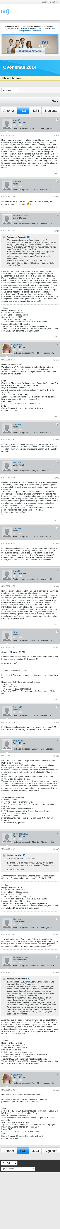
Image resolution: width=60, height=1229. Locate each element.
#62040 (56, 1090)
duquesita (18, 741)
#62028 (56, 231)
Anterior (8, 110)
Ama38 (16, 120)
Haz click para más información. (37, 30)
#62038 (56, 935)
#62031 (56, 478)
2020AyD (17, 345)
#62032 (56, 544)
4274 (35, 110)
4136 (23, 110)
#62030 (56, 440)
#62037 (56, 849)
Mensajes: (45, 128)
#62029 (56, 360)
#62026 (56, 136)
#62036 (56, 756)
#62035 (56, 723)
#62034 (56, 648)
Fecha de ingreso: (21, 128)
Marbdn (17, 462)
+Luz (15, 632)
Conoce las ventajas (30, 51)
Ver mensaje (28, 237)
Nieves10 (17, 181)
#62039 (56, 973)
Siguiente (51, 110)
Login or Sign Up (50, 2)
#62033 (56, 586)
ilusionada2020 (20, 215)
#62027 (56, 197)
